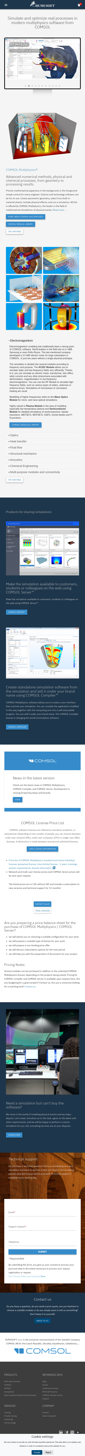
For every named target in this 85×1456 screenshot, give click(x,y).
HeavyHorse (9, 1392)
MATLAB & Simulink (12, 1381)
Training (7, 1412)
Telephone (13, 1241)
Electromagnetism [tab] (20, 340)
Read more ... (59, 209)
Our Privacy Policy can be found (26, 1276)
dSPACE (7, 1388)
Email (11, 1212)
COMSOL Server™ (16, 612)
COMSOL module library (20, 224)
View (17, 799)
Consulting (14, 1135)
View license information (42, 849)
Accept (37, 1452)
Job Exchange (10, 1423)
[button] (25, 85)
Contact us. (30, 986)
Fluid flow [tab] (15, 447)
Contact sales (42, 904)
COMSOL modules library (25, 425)
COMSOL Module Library (52, 1395)
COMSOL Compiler (17, 727)
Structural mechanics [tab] (22, 453)
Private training (10, 1416)
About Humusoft (49, 1416)
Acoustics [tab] (15, 459)
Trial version (42, 911)
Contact (45, 1412)
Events (45, 1385)
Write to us (43, 1321)
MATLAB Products (49, 1392)
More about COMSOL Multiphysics (25, 216)
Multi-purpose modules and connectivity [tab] (34, 472)
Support (45, 1399)
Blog (44, 1381)
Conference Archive (50, 1388)
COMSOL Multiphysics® (22, 170)
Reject (48, 1452)
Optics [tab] (13, 435)
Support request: (17, 1226)
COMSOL (8, 1385)
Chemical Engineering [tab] (23, 466)
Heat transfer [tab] (17, 441)
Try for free (14, 231)
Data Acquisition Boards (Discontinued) (20, 1395)
